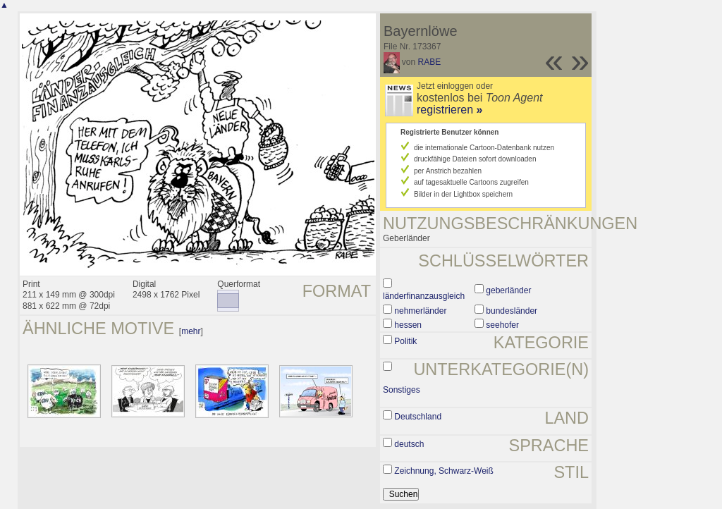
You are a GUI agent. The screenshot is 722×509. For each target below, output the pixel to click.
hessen (408, 325)
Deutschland (417, 417)
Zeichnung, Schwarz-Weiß (444, 471)
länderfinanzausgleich (424, 296)
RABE (429, 62)
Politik (405, 341)
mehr (190, 331)
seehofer (502, 325)
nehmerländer (420, 311)
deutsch (409, 444)
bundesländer (511, 311)
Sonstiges (401, 390)
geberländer (508, 290)
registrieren (449, 110)
